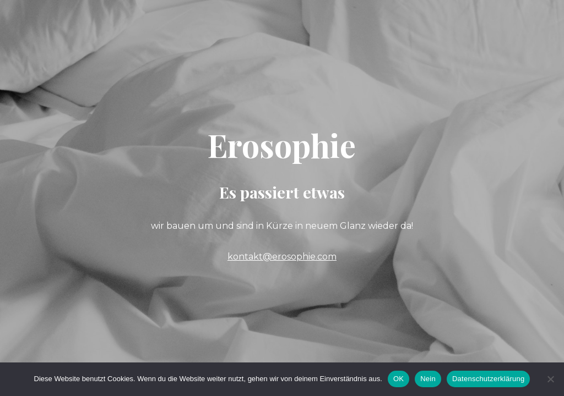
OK (398, 379)
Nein (428, 379)
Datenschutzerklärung (488, 379)
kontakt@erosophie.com (282, 256)
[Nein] (550, 378)
